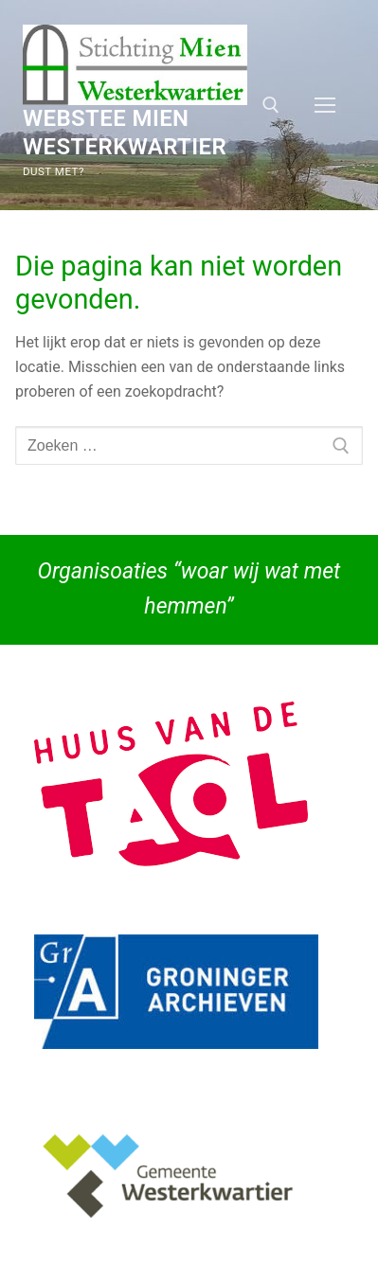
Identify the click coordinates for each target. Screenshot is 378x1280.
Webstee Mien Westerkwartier (124, 132)
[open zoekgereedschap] (270, 105)
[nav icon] (325, 105)
